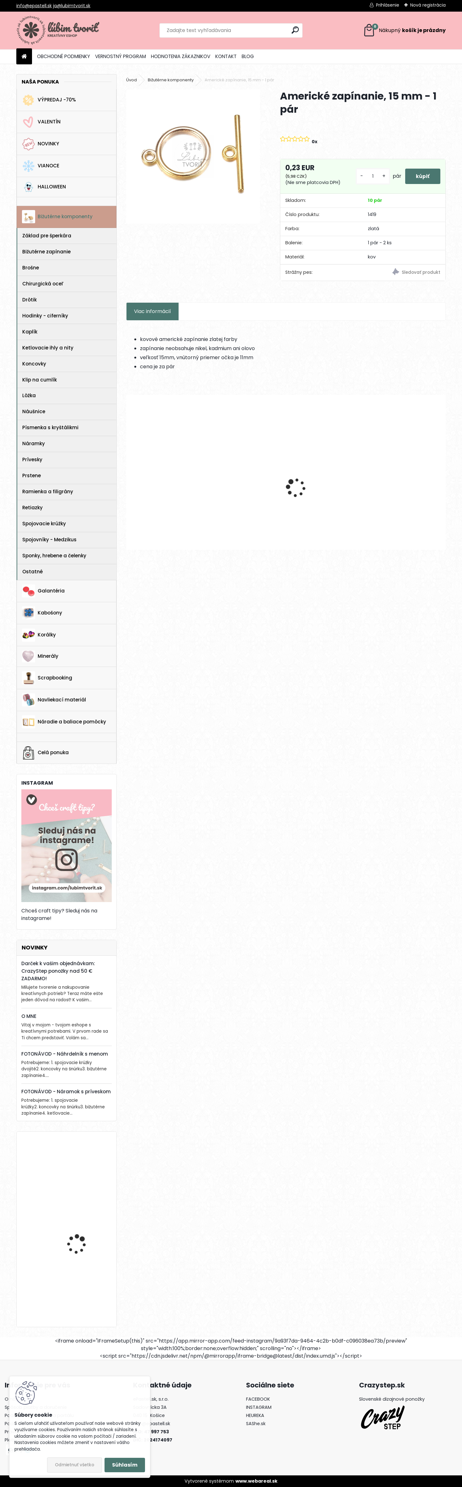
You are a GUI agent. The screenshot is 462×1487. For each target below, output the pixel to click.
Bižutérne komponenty (57, 216)
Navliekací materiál (54, 699)
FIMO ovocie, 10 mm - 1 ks (82, 1224)
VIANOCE (40, 166)
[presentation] (129, 476)
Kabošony (42, 612)
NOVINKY (40, 144)
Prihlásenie (387, 5)
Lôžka (29, 395)
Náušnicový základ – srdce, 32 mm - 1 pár (164, 492)
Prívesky (32, 459)
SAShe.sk (256, 1423)
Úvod (131, 80)
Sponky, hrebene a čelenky (54, 555)
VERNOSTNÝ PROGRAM (120, 56)
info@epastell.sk (34, 6)
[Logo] (59, 30)
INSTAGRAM (258, 1407)
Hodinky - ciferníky (45, 315)
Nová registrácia (428, 5)
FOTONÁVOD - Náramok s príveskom (66, 1091)
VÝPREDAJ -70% (49, 100)
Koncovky (34, 363)
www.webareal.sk (256, 1481)
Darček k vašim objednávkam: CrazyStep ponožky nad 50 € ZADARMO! (58, 971)
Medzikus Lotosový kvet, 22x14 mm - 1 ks (402, 492)
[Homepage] (24, 57)
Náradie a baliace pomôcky (64, 721)
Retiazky (32, 507)
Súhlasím (124, 1464)
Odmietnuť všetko (74, 1465)
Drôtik (29, 299)
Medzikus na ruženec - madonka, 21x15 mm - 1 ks (324, 492)
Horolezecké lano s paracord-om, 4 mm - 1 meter (83, 1287)
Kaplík (29, 331)
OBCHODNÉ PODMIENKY (63, 56)
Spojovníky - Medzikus (49, 539)
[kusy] (369, 176)
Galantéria (43, 591)
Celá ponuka (45, 753)
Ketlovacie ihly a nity (47, 347)
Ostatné (32, 571)
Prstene (31, 475)
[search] (295, 30)
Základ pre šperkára (46, 235)
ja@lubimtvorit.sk (71, 6)
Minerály (40, 656)
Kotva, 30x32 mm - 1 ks (83, 1162)
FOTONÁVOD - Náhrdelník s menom (64, 1054)
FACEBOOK (258, 1399)
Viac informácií (152, 311)
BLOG (248, 56)
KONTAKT (226, 56)
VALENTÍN (41, 122)
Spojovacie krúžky (44, 523)
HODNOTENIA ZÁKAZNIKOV (180, 56)
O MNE (28, 1016)
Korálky (39, 635)
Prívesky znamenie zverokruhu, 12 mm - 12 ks (242, 492)
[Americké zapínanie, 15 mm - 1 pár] (193, 156)
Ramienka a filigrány (47, 491)
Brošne (30, 267)
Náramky (33, 443)
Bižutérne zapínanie (46, 251)
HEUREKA (255, 1415)
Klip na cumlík (39, 379)
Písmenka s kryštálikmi (50, 427)
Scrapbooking (47, 677)
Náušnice (33, 411)
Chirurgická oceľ (42, 283)
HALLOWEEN (44, 186)
